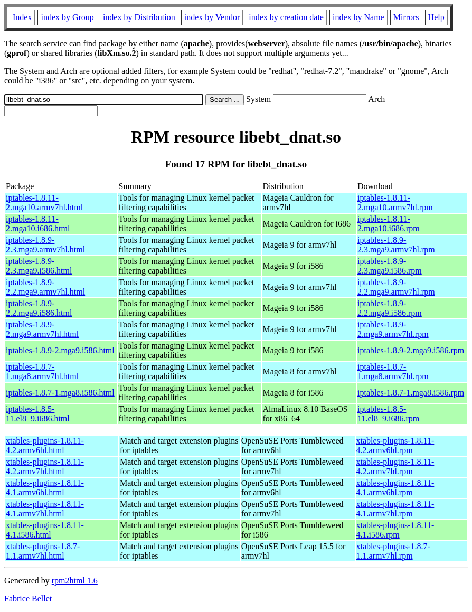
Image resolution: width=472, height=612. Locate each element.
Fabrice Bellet (28, 598)
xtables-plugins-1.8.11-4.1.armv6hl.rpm (395, 487)
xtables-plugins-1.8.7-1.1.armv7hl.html (43, 551)
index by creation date (286, 17)
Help (436, 17)
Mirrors (406, 17)
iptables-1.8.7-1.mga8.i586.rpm (410, 392)
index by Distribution (139, 17)
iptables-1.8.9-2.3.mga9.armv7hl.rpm (396, 245)
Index (22, 17)
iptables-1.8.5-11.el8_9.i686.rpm (388, 413)
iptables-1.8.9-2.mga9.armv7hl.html (42, 329)
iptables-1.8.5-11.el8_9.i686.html (38, 413)
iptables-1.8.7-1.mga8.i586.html (60, 392)
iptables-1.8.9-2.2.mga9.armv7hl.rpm (396, 287)
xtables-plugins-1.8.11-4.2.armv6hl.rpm (395, 445)
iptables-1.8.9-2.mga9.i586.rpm (410, 350)
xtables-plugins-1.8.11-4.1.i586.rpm (395, 530)
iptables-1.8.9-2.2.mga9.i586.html (39, 308)
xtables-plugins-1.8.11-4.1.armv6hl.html (45, 487)
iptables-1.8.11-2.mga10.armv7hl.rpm (395, 202)
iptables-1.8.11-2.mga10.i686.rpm (388, 223)
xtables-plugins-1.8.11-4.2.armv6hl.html (45, 445)
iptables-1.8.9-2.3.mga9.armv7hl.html (45, 245)
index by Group (67, 17)
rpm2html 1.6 (75, 580)
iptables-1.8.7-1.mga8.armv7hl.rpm (393, 371)
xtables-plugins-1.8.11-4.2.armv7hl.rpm (395, 466)
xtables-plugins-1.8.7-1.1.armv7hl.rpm (393, 551)
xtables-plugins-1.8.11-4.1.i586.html (45, 530)
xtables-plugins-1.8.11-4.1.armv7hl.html (45, 509)
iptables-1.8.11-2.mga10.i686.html (38, 223)
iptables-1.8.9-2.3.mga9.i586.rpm (389, 266)
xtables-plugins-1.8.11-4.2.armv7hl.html (45, 466)
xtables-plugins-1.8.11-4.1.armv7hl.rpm (395, 509)
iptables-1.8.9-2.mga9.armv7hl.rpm (393, 329)
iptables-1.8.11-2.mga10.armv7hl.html (44, 202)
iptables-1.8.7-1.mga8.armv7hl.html (42, 371)
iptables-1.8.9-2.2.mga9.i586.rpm (389, 308)
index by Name (358, 17)
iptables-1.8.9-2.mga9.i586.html (60, 350)
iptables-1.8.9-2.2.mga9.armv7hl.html (45, 287)
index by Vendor (212, 17)
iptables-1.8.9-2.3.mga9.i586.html (39, 266)
